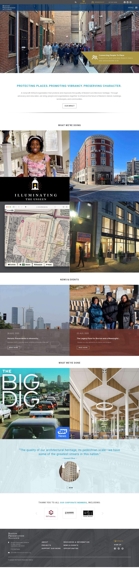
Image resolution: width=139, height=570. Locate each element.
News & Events (71, 548)
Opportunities (71, 551)
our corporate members (73, 506)
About (45, 545)
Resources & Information (76, 545)
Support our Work (51, 551)
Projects (46, 548)
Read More (13, 351)
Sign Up (117, 547)
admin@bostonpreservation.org (21, 555)
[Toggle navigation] (131, 9)
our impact (69, 109)
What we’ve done (69, 366)
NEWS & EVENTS (69, 283)
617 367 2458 (113, 2)
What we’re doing (69, 129)
